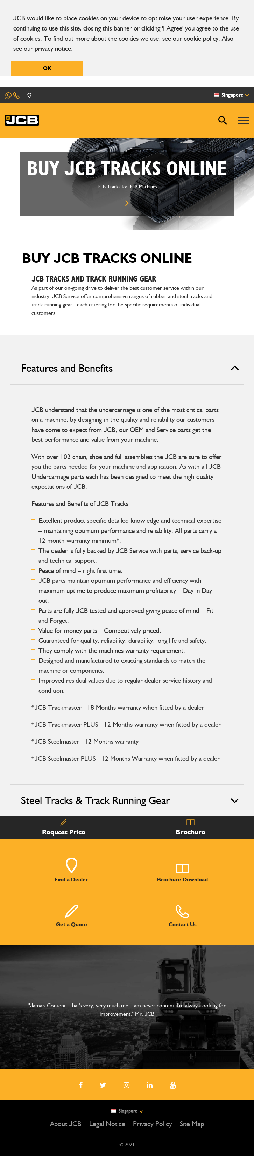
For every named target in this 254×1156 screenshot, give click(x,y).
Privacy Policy (152, 1124)
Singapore (127, 1111)
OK (47, 68)
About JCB (66, 1124)
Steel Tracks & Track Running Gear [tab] (130, 800)
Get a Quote (71, 916)
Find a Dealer (71, 870)
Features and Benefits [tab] (130, 368)
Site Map (192, 1124)
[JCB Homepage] (22, 120)
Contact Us (183, 916)
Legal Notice (107, 1124)
